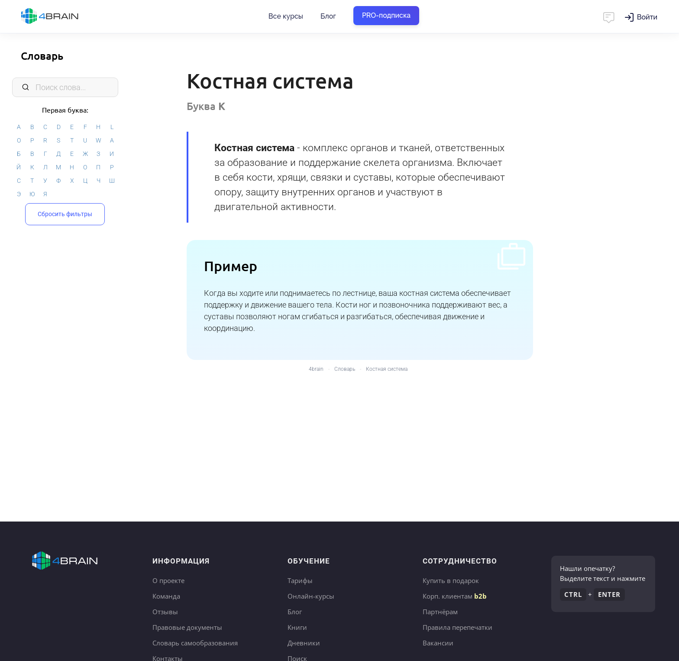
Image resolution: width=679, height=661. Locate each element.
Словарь (42, 55)
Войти (647, 17)
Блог (328, 16)
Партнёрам (440, 611)
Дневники (304, 642)
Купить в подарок (451, 580)
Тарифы (300, 580)
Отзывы (165, 611)
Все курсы (285, 16)
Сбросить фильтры (65, 214)
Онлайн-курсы (311, 596)
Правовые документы (187, 627)
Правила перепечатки (457, 627)
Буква (206, 106)
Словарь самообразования (195, 642)
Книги (297, 627)
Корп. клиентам (455, 596)
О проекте (168, 580)
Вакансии (438, 642)
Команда (166, 596)
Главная (64, 16)
